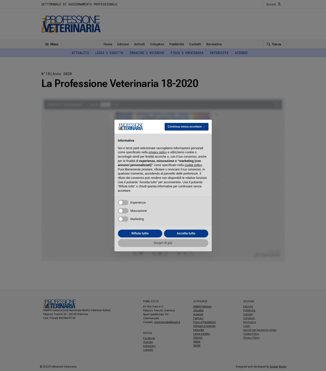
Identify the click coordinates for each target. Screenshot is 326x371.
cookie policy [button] (193, 165)
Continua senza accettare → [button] (186, 126)
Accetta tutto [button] (186, 233)
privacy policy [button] (158, 152)
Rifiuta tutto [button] (140, 233)
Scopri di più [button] (163, 243)
